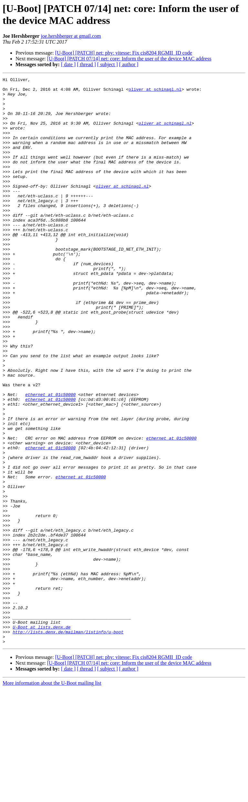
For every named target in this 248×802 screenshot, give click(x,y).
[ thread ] (86, 64)
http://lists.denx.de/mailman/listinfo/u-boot (68, 743)
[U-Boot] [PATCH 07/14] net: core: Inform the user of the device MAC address (129, 58)
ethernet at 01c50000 (50, 458)
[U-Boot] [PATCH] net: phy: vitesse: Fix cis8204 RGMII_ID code (123, 53)
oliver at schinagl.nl (155, 92)
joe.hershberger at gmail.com (71, 36)
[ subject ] (107, 64)
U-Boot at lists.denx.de (41, 737)
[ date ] (68, 64)
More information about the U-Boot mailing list (52, 796)
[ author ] (129, 64)
